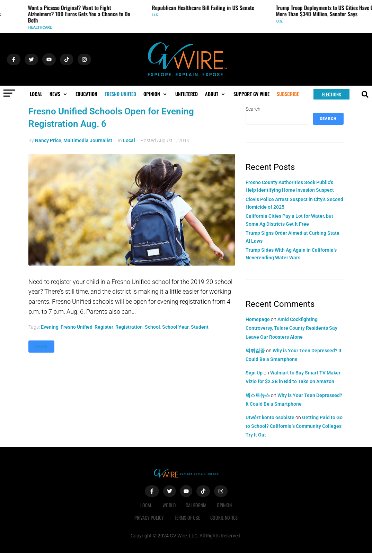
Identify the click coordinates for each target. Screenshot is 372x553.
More (41, 346)
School (152, 327)
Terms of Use (187, 517)
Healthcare (42, 27)
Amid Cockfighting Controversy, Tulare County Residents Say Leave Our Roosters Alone (291, 328)
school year (175, 327)
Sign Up (254, 372)
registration (129, 327)
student (200, 327)
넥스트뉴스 (258, 395)
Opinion (224, 505)
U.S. (158, 15)
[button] (59, 94)
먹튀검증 (255, 350)
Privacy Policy (149, 517)
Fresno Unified (76, 327)
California (196, 505)
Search (253, 109)
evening (50, 327)
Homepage (258, 319)
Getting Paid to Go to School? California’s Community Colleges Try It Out (294, 426)
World (169, 505)
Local (129, 140)
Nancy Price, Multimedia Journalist (73, 140)
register (104, 327)
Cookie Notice (224, 517)
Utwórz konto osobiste (270, 417)
